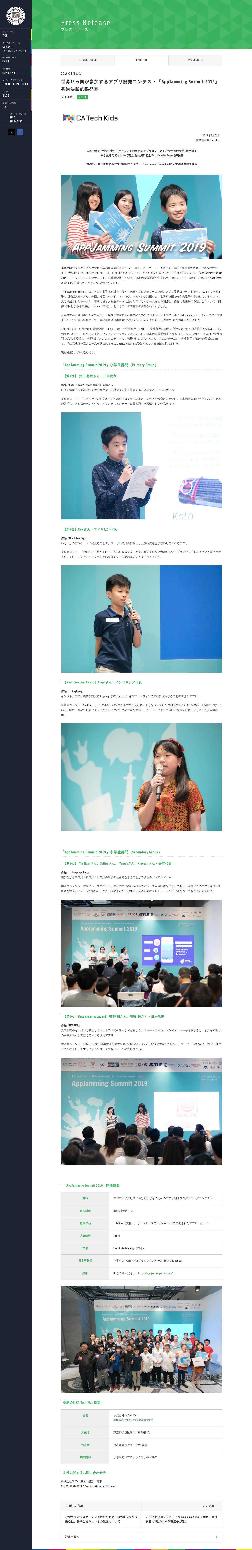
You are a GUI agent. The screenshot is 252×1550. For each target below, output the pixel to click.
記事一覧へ (72, 1536)
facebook (20, 132)
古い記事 (193, 60)
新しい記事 (90, 60)
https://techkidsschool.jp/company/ (133, 1419)
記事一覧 (141, 60)
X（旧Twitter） (11, 132)
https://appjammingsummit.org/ (155, 1273)
